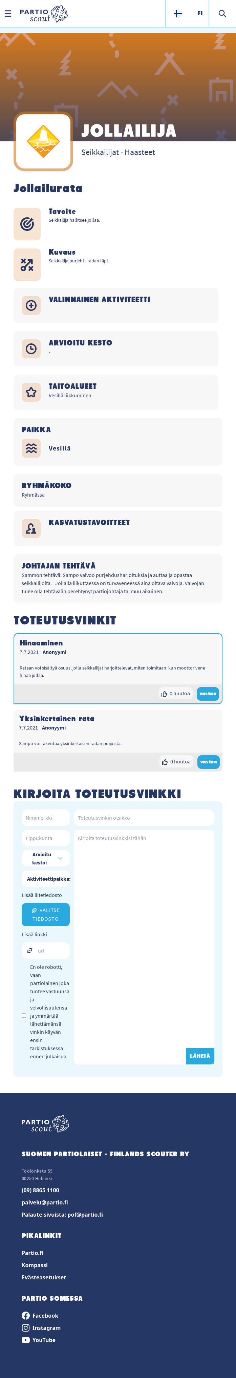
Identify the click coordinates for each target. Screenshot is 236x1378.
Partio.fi (32, 1253)
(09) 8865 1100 (40, 1190)
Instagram (41, 1328)
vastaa (207, 694)
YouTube (39, 1340)
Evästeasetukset (44, 1277)
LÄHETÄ (200, 1056)
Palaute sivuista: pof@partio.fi (62, 1214)
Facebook (40, 1316)
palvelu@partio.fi (45, 1202)
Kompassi (35, 1265)
